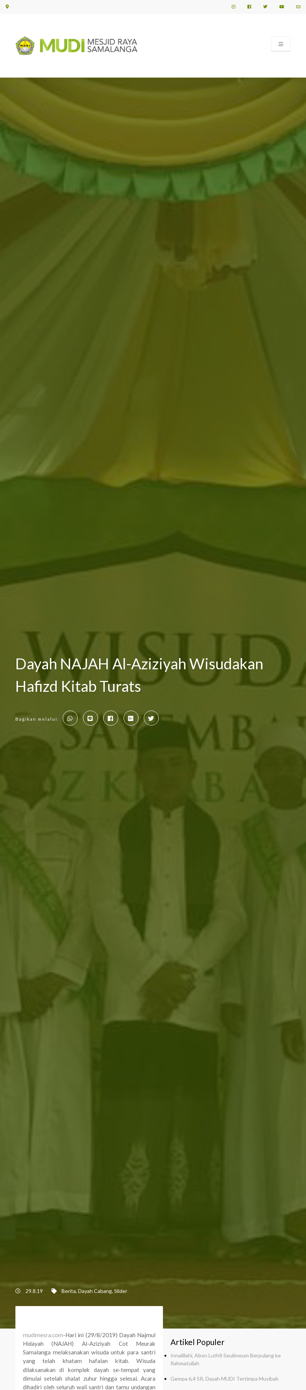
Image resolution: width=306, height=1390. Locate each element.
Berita (69, 1291)
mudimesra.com (43, 1335)
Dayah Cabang (95, 1291)
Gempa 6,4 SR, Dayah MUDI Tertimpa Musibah (224, 1378)
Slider (120, 1291)
